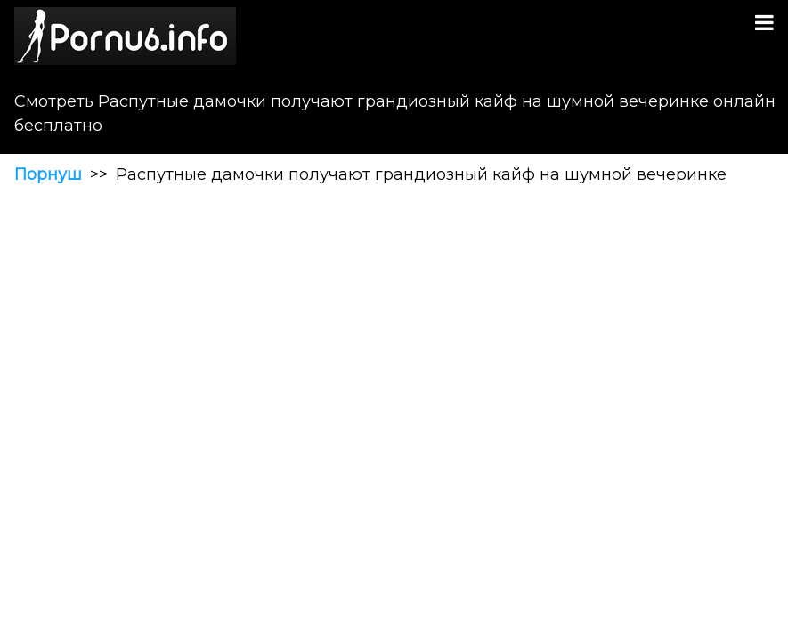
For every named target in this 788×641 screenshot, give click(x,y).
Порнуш (48, 174)
